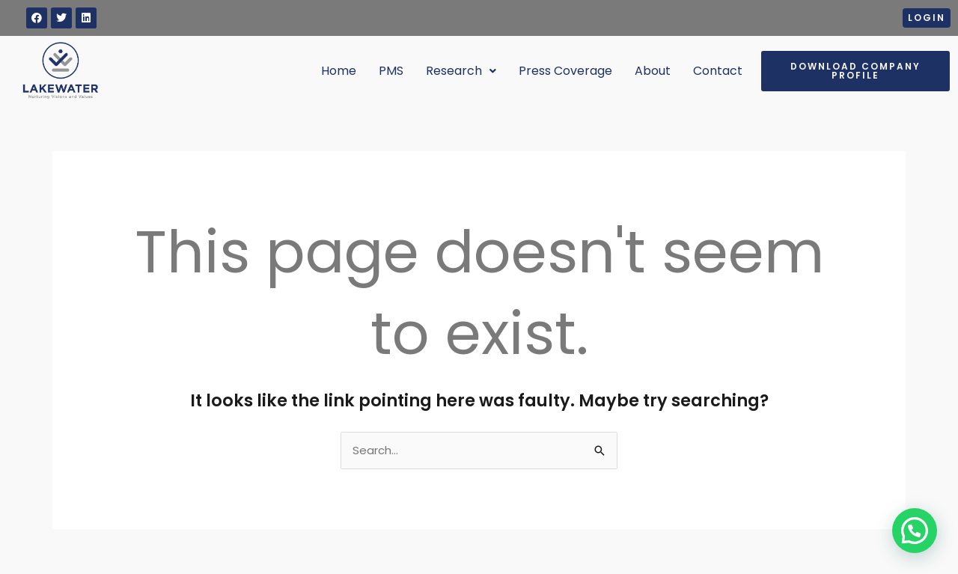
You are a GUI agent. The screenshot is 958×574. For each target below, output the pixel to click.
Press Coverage (565, 70)
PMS (391, 70)
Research (461, 70)
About (653, 70)
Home (338, 70)
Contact (717, 70)
